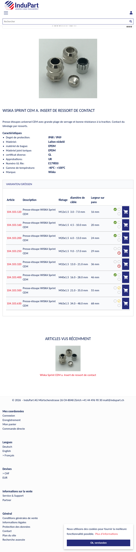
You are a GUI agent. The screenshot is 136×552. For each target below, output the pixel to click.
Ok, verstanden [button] (98, 542)
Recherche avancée (14, 537)
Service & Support (13, 493)
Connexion (9, 413)
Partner (7, 497)
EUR (5, 475)
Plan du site (9, 532)
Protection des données (16, 524)
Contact (7, 528)
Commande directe (14, 426)
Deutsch (7, 444)
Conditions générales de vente (20, 515)
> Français (8, 452)
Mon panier (9, 421)
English (7, 448)
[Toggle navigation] (5, 12)
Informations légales (14, 519)
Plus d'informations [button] (106, 534)
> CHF (6, 470)
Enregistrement (12, 417)
